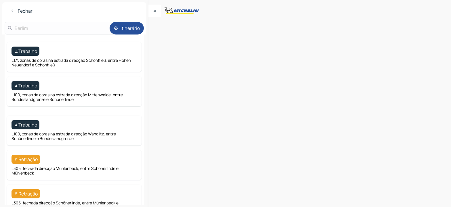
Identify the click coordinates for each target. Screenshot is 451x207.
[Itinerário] (127, 28)
